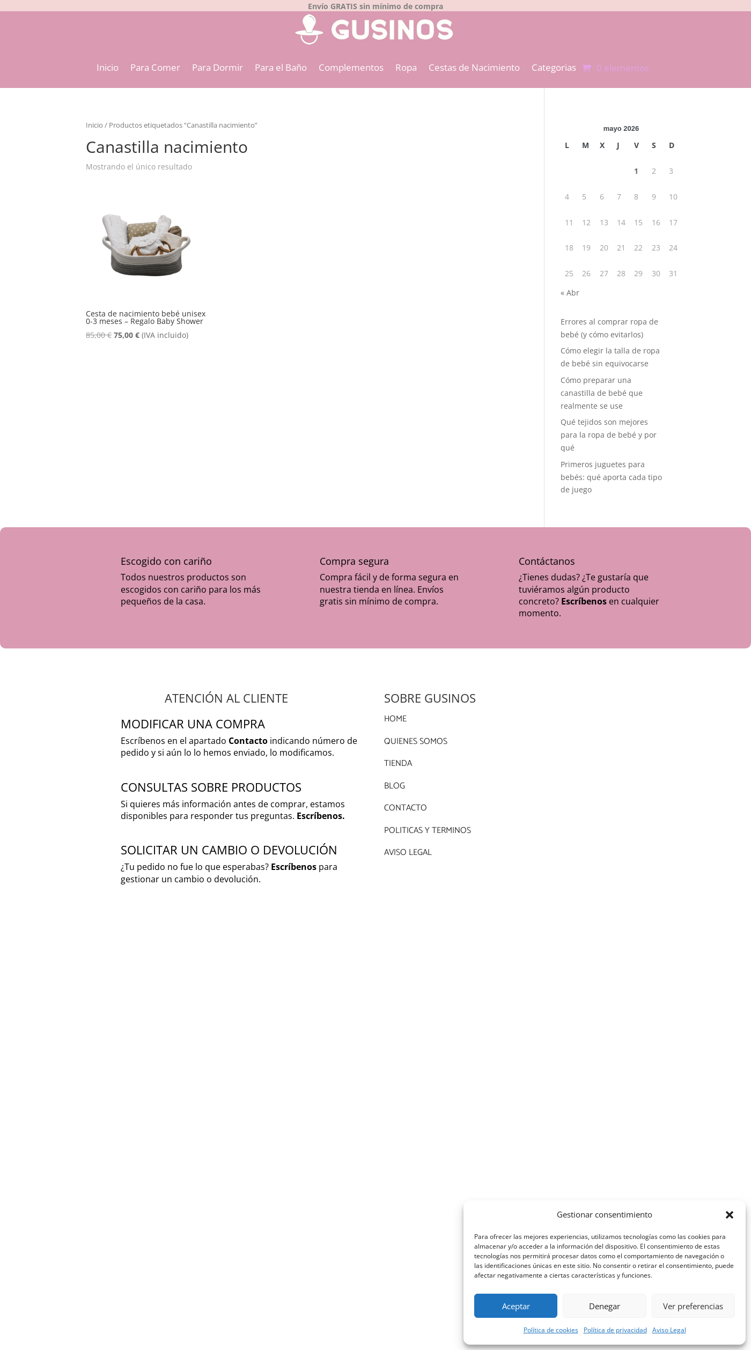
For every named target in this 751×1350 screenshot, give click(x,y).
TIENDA (398, 757)
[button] (729, 1214)
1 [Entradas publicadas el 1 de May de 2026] (636, 165)
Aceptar (516, 1306)
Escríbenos (584, 595)
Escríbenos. (321, 810)
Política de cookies (551, 1329)
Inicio (108, 61)
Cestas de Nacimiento (474, 61)
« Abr (570, 287)
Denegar (604, 1306)
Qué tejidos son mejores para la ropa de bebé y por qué (609, 429)
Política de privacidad (615, 1329)
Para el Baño (281, 61)
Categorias (554, 61)
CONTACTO (405, 802)
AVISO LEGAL (408, 846)
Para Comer (155, 61)
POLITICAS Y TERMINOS (427, 824)
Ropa (406, 61)
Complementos (351, 61)
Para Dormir (217, 61)
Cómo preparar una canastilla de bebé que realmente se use (602, 387)
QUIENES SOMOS (415, 735)
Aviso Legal (669, 1329)
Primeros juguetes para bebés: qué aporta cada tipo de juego (611, 471)
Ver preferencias (693, 1306)
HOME (395, 713)
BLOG (394, 780)
